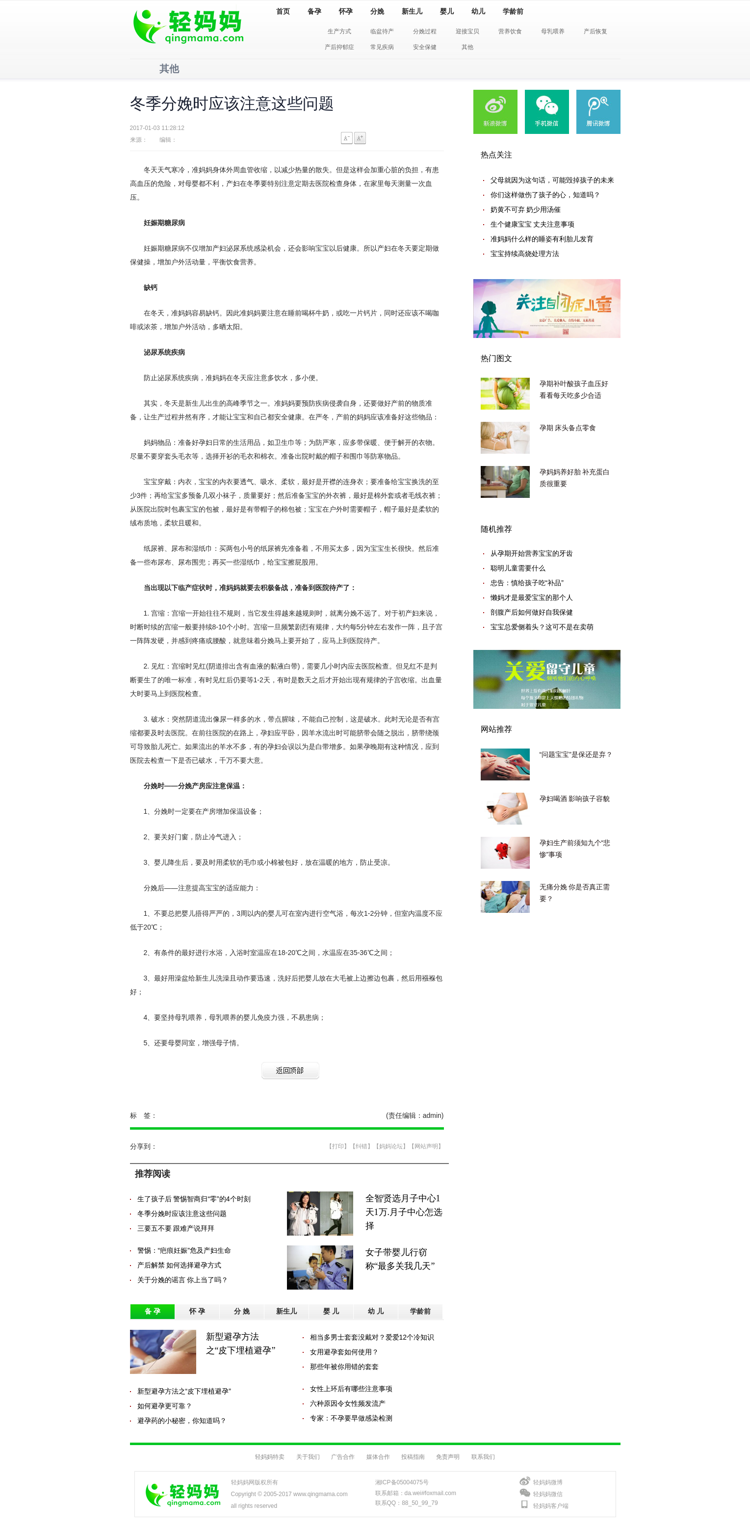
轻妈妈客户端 (551, 1505)
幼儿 (478, 11)
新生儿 (412, 11)
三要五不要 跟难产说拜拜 (176, 1228)
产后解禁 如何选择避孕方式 (179, 1265)
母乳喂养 (553, 31)
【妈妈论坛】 (391, 1146)
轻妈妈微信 (548, 1494)
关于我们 (308, 1456)
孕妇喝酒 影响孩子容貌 (575, 798)
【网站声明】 (426, 1146)
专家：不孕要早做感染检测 (351, 1418)
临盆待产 (382, 31)
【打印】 (338, 1146)
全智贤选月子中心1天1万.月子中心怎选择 (404, 1212)
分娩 (377, 11)
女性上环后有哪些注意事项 (351, 1389)
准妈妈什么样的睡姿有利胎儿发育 (542, 239)
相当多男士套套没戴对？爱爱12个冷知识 (372, 1337)
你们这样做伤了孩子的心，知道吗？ (545, 195)
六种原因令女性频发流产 (348, 1403)
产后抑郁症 (339, 47)
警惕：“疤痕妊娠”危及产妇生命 (184, 1250)
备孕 (314, 11)
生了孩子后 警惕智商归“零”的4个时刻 (194, 1199)
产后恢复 (595, 31)
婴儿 (447, 11)
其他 (467, 47)
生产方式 (339, 31)
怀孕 (346, 11)
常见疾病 (382, 47)
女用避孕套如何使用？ (344, 1352)
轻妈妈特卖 (269, 1456)
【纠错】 (361, 1146)
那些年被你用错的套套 (344, 1367)
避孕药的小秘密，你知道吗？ (182, 1420)
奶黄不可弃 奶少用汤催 (526, 209)
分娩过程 (425, 31)
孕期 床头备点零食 (568, 428)
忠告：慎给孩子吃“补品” (527, 583)
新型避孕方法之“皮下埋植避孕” (184, 1391)
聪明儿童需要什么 (518, 568)
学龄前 (513, 11)
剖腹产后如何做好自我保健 (532, 612)
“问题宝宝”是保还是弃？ (576, 754)
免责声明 (448, 1456)
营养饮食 (510, 31)
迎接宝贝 (467, 31)
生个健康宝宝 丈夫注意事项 (533, 224)
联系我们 (483, 1456)
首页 (283, 11)
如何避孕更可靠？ (164, 1406)
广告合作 (343, 1456)
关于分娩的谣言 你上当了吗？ (183, 1280)
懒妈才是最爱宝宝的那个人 (532, 597)
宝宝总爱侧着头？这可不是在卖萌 (542, 627)
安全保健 (425, 47)
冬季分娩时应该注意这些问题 (182, 1213)
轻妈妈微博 (548, 1482)
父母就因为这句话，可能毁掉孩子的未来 (552, 180)
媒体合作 (378, 1456)
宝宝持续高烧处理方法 (525, 254)
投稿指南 (413, 1456)
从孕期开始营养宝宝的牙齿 (532, 553)
